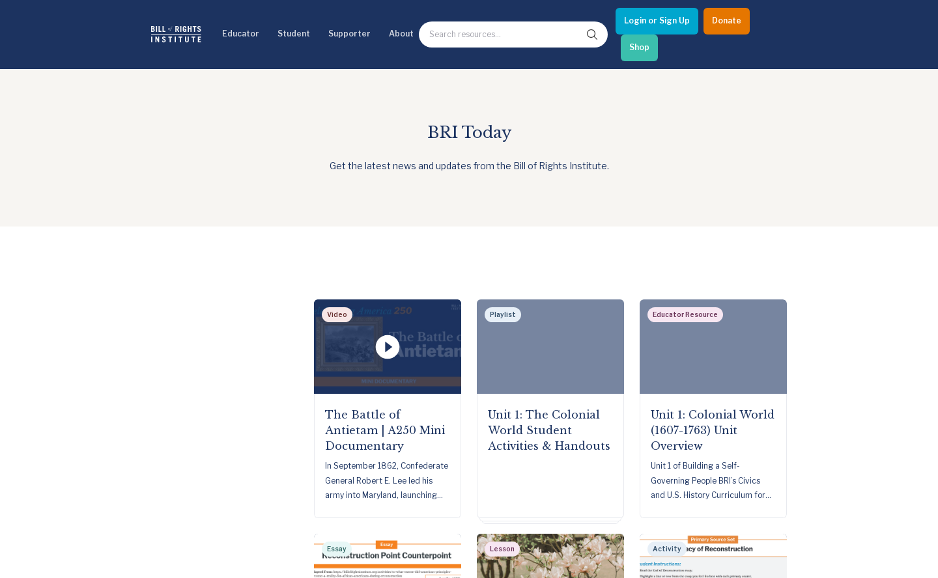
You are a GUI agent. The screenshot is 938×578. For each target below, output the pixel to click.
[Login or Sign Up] (657, 21)
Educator (240, 33)
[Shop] (639, 47)
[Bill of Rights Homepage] (176, 34)
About (401, 33)
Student (293, 33)
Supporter (349, 33)
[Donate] (727, 21)
